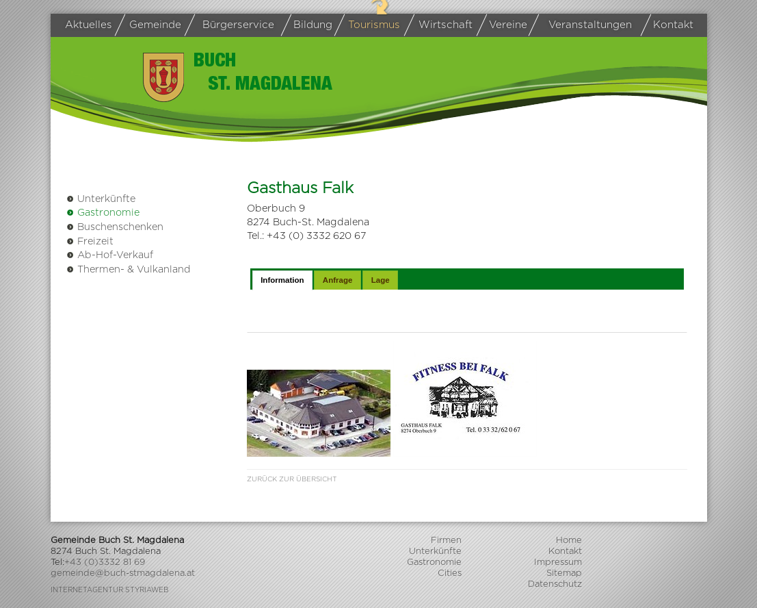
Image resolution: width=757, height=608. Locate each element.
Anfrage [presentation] (338, 280)
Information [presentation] (282, 280)
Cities (450, 573)
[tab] (282, 280)
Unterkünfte (100, 199)
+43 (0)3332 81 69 (104, 562)
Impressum (558, 562)
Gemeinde (150, 25)
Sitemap (564, 573)
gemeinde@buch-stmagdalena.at (123, 573)
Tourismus (370, 25)
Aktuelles (88, 25)
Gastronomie (103, 212)
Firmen (446, 540)
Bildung (309, 25)
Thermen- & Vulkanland (128, 269)
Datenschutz (555, 584)
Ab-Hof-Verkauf (109, 255)
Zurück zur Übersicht (292, 479)
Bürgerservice (231, 25)
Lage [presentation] (380, 280)
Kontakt (669, 25)
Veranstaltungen (582, 25)
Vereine (504, 25)
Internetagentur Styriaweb (109, 590)
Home (569, 540)
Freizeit (90, 241)
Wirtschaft (441, 26)
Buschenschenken (114, 227)
